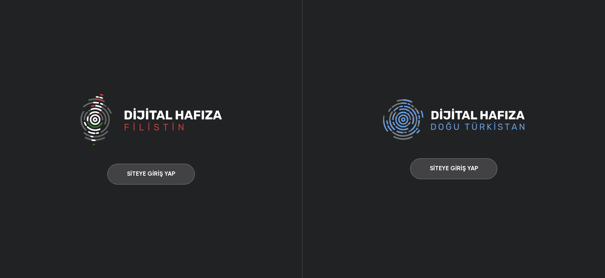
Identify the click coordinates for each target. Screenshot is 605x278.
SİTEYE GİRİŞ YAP (151, 173)
